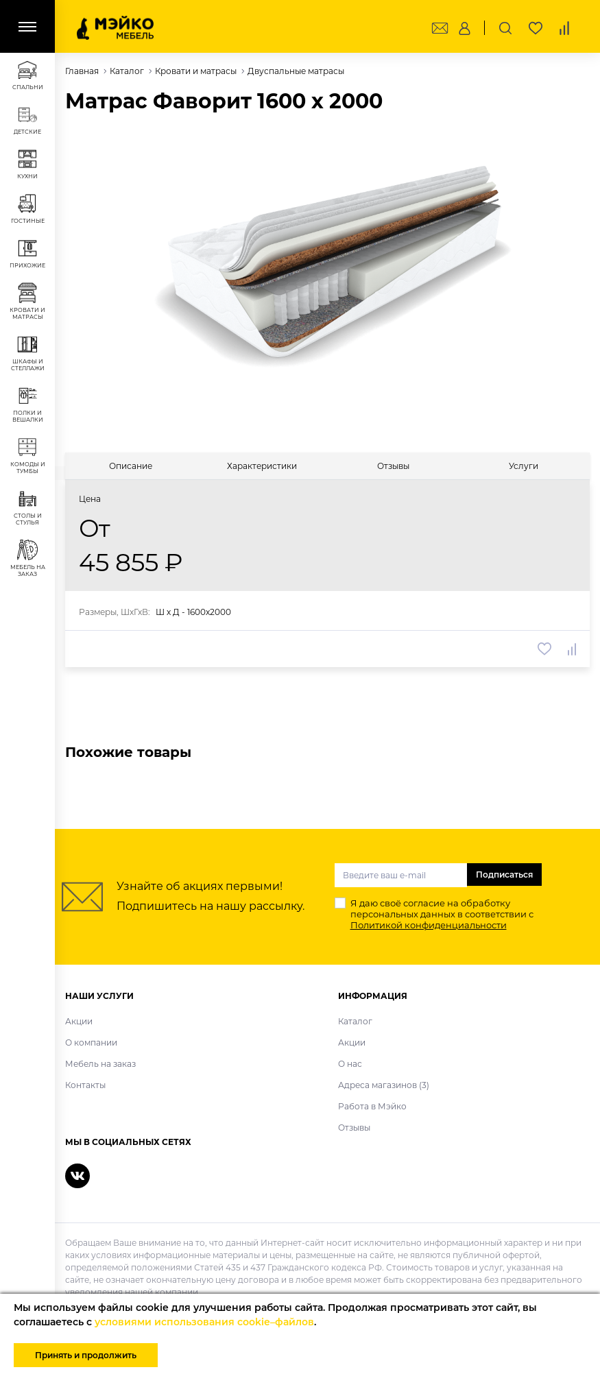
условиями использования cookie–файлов (204, 1322)
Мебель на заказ (100, 1064)
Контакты (85, 1085)
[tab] (130, 466)
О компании (91, 1042)
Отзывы (354, 1127)
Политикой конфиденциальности (428, 924)
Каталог (355, 1021)
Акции (79, 1021)
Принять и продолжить (85, 1355)
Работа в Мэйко (372, 1106)
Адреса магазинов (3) (383, 1085)
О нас (350, 1064)
